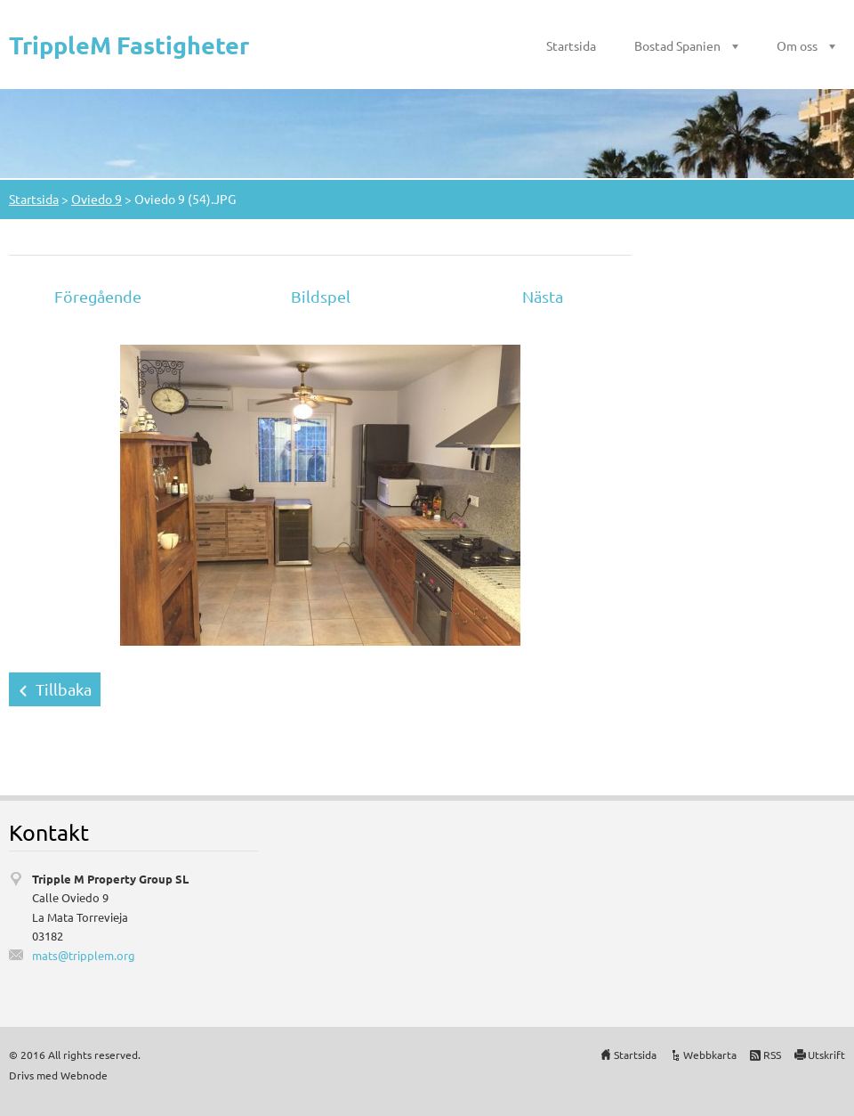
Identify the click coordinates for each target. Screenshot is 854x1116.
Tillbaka (64, 689)
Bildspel (320, 296)
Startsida (571, 45)
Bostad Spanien (677, 45)
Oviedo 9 (96, 199)
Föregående (97, 296)
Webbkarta (710, 1054)
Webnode (84, 1075)
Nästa (542, 296)
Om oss (797, 45)
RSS (772, 1054)
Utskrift (826, 1054)
